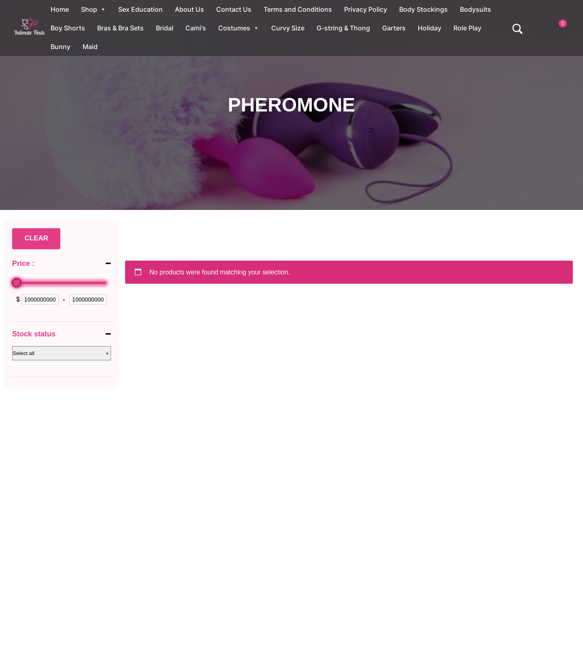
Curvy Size (287, 28)
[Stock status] (61, 353)
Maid (90, 47)
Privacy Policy (365, 9)
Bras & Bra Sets (120, 28)
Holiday (429, 28)
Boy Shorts (68, 28)
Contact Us (233, 9)
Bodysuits (475, 9)
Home (60, 9)
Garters (394, 28)
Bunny (60, 47)
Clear (36, 238)
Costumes (238, 28)
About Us (189, 9)
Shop (93, 9)
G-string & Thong (343, 28)
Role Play (467, 28)
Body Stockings (423, 9)
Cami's (195, 28)
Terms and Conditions (298, 9)
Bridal (164, 28)
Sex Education (140, 9)
